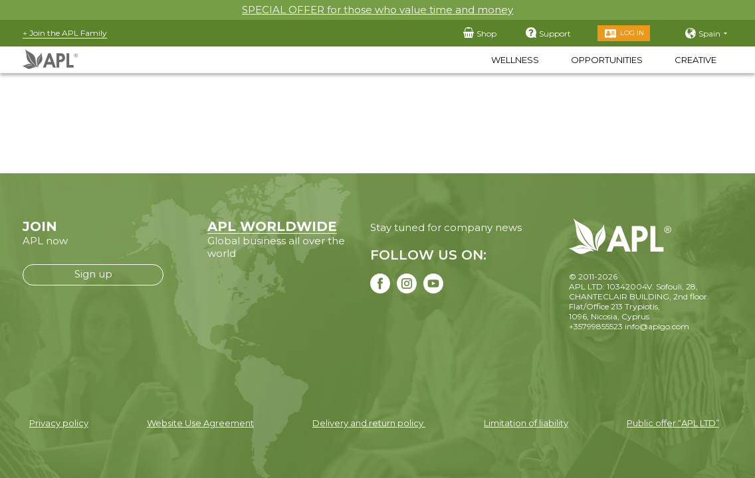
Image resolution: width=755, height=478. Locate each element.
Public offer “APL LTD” (673, 423)
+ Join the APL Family (65, 33)
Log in (632, 33)
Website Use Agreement (200, 423)
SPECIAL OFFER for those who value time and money (377, 9)
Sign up (93, 274)
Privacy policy (58, 423)
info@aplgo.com (657, 326)
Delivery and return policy (368, 423)
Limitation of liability (526, 423)
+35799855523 (596, 326)
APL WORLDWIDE (272, 226)
